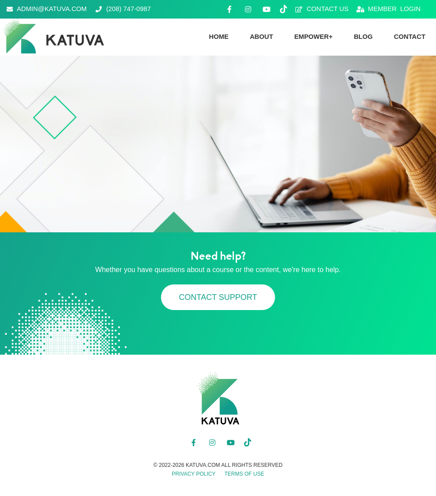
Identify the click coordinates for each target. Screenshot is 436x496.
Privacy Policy (194, 474)
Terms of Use (244, 474)
